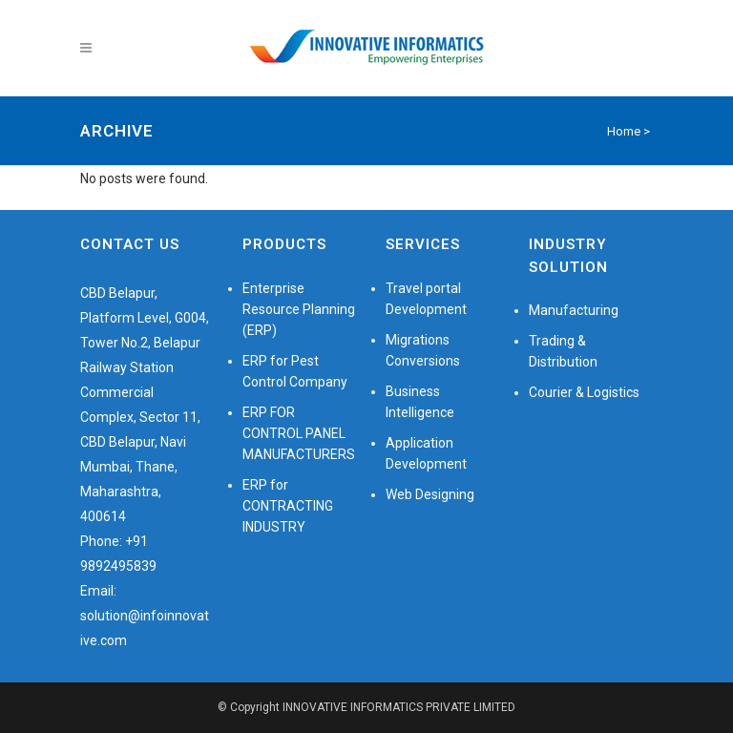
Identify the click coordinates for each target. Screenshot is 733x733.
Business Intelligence (420, 402)
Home (623, 131)
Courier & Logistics (584, 392)
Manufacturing (573, 310)
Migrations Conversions (423, 350)
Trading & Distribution (563, 351)
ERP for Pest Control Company (294, 371)
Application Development (426, 453)
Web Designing (430, 494)
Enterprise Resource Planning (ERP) (298, 309)
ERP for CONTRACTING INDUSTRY (287, 505)
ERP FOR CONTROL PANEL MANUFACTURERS (298, 433)
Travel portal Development (426, 299)
